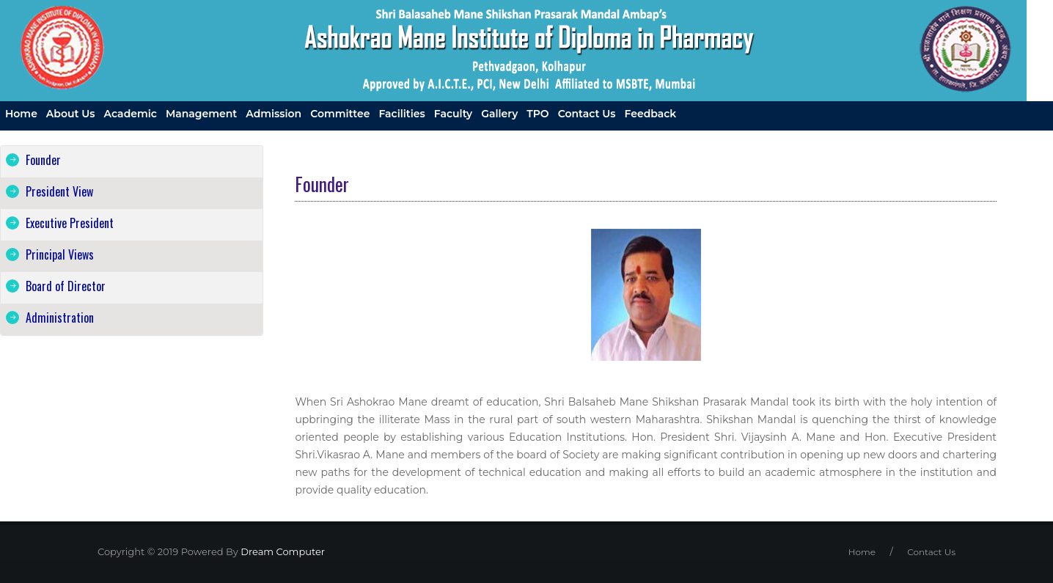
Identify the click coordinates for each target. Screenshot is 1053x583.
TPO (537, 113)
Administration (60, 317)
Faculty (453, 113)
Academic (130, 113)
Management (201, 113)
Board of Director (66, 286)
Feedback (651, 113)
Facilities (401, 113)
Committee (340, 113)
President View (59, 191)
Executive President (70, 223)
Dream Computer (281, 551)
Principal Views (60, 254)
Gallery (499, 113)
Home (21, 113)
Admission (273, 113)
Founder (43, 160)
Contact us (587, 113)
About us (70, 113)
